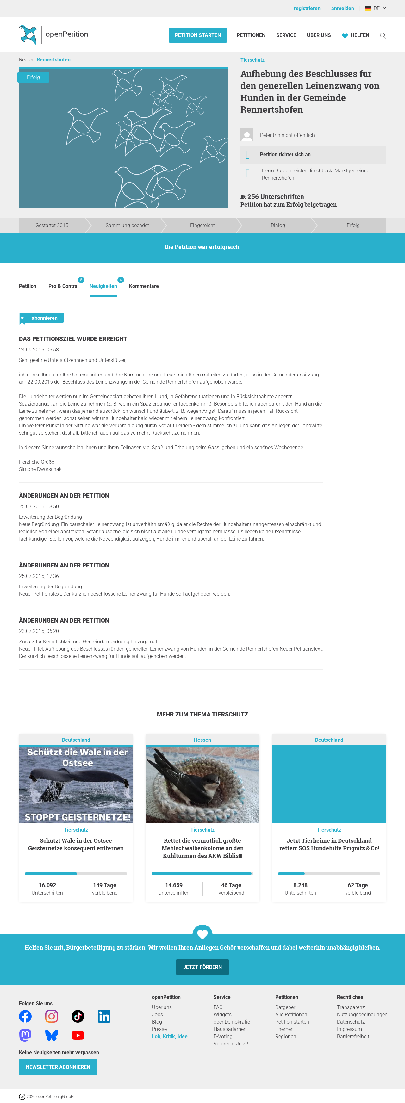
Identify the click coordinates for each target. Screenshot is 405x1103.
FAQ (218, 1007)
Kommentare (144, 286)
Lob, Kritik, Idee (170, 1036)
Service (286, 35)
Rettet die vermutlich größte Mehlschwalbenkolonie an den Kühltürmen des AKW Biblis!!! (203, 848)
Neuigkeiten (103, 283)
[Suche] (383, 35)
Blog (157, 1022)
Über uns (162, 1007)
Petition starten (198, 35)
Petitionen (252, 35)
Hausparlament (231, 1029)
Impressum (349, 1029)
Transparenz (351, 1007)
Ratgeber (285, 1007)
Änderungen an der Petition (64, 495)
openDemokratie (232, 1022)
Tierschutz (252, 60)
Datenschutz (351, 1022)
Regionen (285, 1036)
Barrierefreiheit (353, 1036)
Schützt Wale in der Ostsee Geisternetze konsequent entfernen (76, 844)
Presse (159, 1029)
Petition (27, 286)
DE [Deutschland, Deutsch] (372, 8)
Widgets (223, 1015)
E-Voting (223, 1036)
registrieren (307, 8)
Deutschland (76, 740)
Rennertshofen (54, 60)
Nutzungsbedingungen (362, 1015)
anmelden (342, 8)
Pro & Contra (63, 283)
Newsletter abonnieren (58, 1067)
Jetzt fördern (202, 967)
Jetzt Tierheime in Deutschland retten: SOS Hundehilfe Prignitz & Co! (329, 844)
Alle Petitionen (291, 1015)
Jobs (157, 1015)
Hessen (202, 740)
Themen (284, 1029)
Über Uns (319, 35)
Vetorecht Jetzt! (231, 1044)
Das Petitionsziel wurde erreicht (73, 339)
